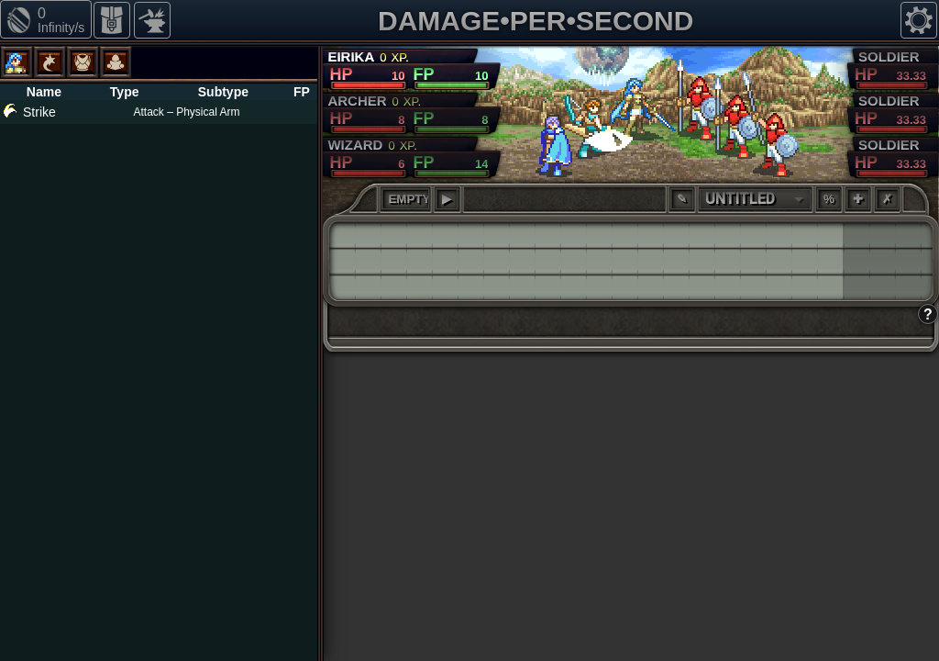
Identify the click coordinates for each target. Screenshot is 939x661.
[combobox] (755, 199)
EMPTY (408, 199)
